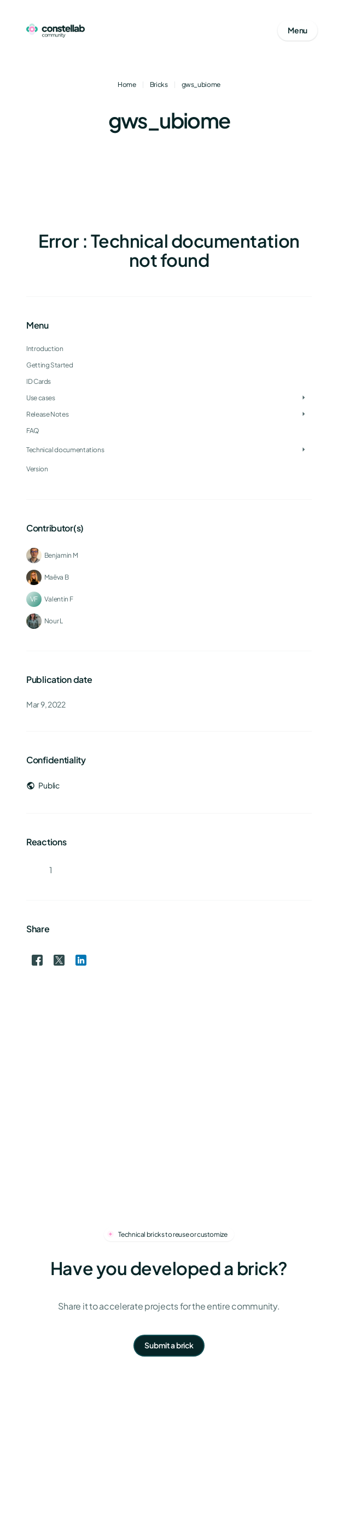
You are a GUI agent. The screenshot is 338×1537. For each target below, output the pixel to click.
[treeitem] (169, 381)
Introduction (44, 348)
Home (127, 84)
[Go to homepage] (55, 31)
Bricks (159, 84)
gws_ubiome (201, 84)
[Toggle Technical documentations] (303, 450)
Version (37, 469)
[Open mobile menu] (297, 31)
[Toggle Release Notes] (303, 414)
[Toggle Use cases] (303, 398)
